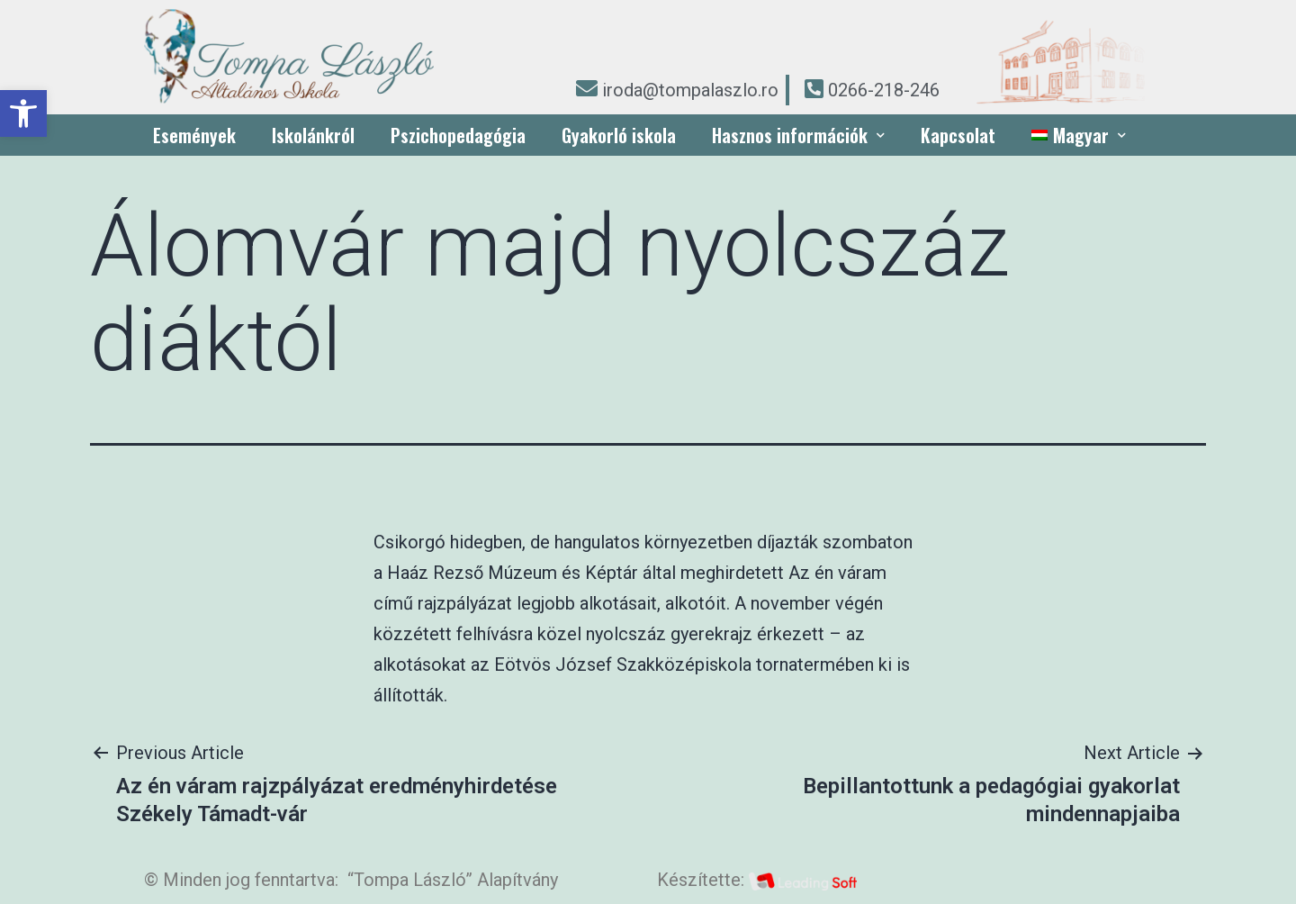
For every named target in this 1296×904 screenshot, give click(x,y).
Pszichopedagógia (458, 135)
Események (194, 135)
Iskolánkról (313, 135)
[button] (23, 113)
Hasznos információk (798, 135)
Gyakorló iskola (619, 135)
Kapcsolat (958, 135)
